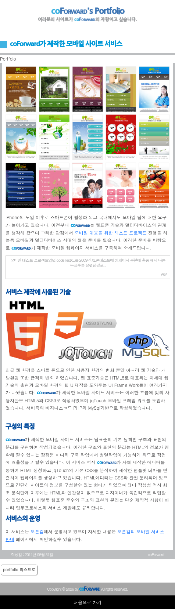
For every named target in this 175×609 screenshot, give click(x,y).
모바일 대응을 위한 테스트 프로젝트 (111, 232)
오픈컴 (37, 531)
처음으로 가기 (87, 602)
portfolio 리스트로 (19, 569)
